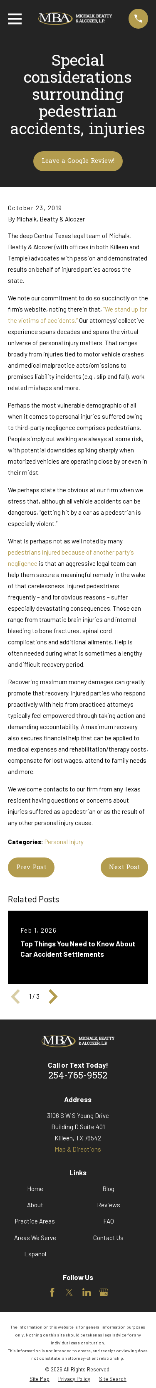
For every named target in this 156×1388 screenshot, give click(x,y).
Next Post (124, 867)
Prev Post (31, 867)
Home (35, 1188)
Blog (108, 1188)
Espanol (35, 1254)
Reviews (108, 1205)
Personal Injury (64, 841)
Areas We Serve (35, 1237)
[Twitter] (69, 1292)
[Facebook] (52, 1292)
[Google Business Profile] (103, 1292)
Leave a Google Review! (78, 161)
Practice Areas (35, 1221)
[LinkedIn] (86, 1292)
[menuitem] (40, 1379)
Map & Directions (77, 1149)
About (35, 1205)
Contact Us (108, 1237)
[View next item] (53, 996)
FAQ (108, 1221)
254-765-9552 (77, 1076)
